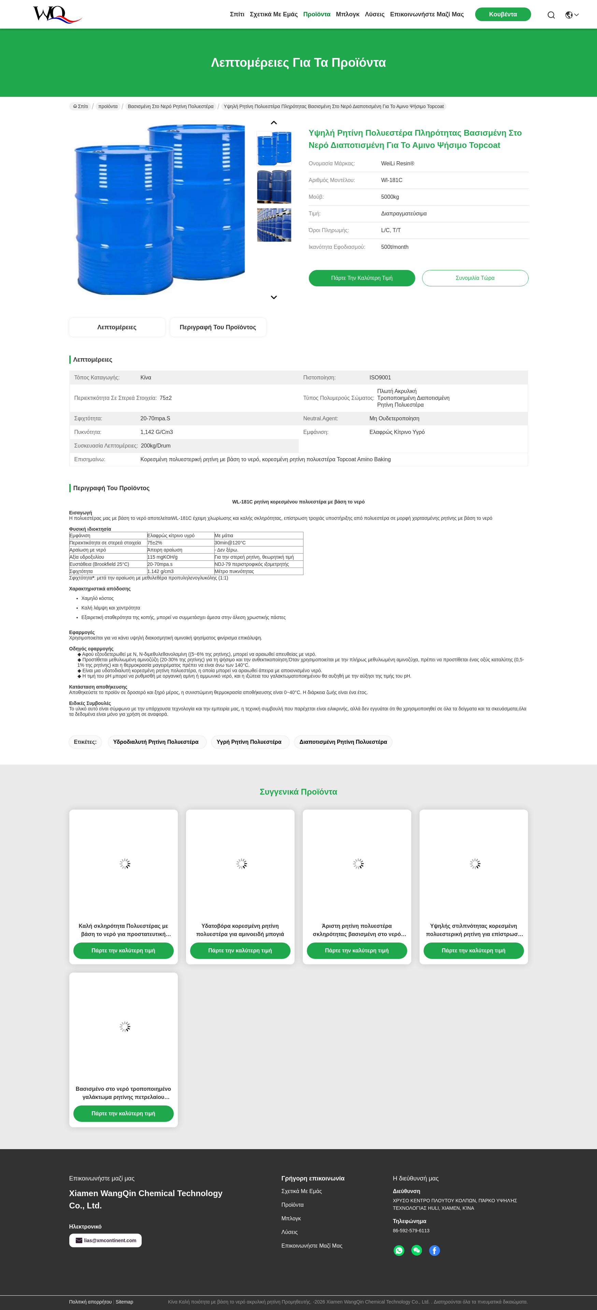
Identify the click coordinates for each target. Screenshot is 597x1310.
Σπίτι (237, 14)
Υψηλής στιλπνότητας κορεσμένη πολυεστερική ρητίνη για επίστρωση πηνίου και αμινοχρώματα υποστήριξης (473, 930)
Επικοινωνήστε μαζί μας (427, 14)
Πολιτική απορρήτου (90, 1302)
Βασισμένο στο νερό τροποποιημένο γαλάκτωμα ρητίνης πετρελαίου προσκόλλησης (123, 1093)
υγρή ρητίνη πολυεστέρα (248, 742)
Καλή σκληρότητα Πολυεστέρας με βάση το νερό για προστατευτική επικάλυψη (123, 930)
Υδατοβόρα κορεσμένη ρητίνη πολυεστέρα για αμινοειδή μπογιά (240, 930)
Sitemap (124, 1302)
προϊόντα (317, 14)
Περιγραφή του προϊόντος (218, 327)
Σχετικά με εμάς (274, 14)
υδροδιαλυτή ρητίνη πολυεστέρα (156, 742)
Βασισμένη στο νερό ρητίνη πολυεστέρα (171, 106)
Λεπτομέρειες (117, 327)
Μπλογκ (347, 14)
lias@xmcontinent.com (106, 1240)
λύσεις (375, 14)
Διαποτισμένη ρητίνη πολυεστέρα (343, 742)
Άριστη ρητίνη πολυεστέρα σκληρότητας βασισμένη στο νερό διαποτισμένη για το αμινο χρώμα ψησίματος (357, 930)
